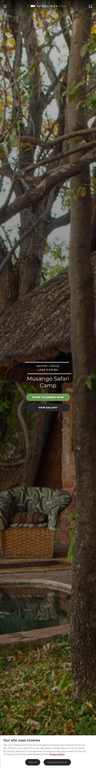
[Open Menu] (4, 6)
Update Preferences (57, 762)
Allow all (33, 762)
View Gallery (48, 407)
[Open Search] (90, 6)
